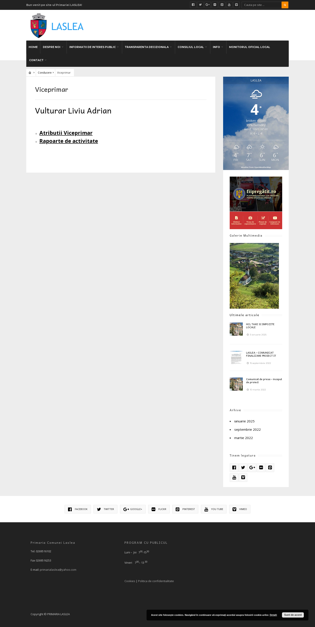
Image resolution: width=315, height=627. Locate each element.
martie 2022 (243, 438)
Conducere (45, 72)
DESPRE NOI (51, 47)
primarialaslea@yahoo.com (58, 570)
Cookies (129, 581)
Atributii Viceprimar (66, 132)
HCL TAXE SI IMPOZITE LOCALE (260, 325)
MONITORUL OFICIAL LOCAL (249, 47)
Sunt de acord (293, 614)
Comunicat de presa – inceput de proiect (264, 380)
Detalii (273, 615)
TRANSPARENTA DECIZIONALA (147, 47)
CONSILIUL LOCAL (191, 47)
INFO (216, 47)
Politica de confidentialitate (156, 581)
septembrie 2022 (247, 429)
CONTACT (36, 60)
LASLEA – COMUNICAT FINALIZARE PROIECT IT (261, 354)
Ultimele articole (244, 315)
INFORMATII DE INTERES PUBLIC (92, 47)
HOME (33, 47)
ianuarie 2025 (244, 421)
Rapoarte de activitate (68, 140)
